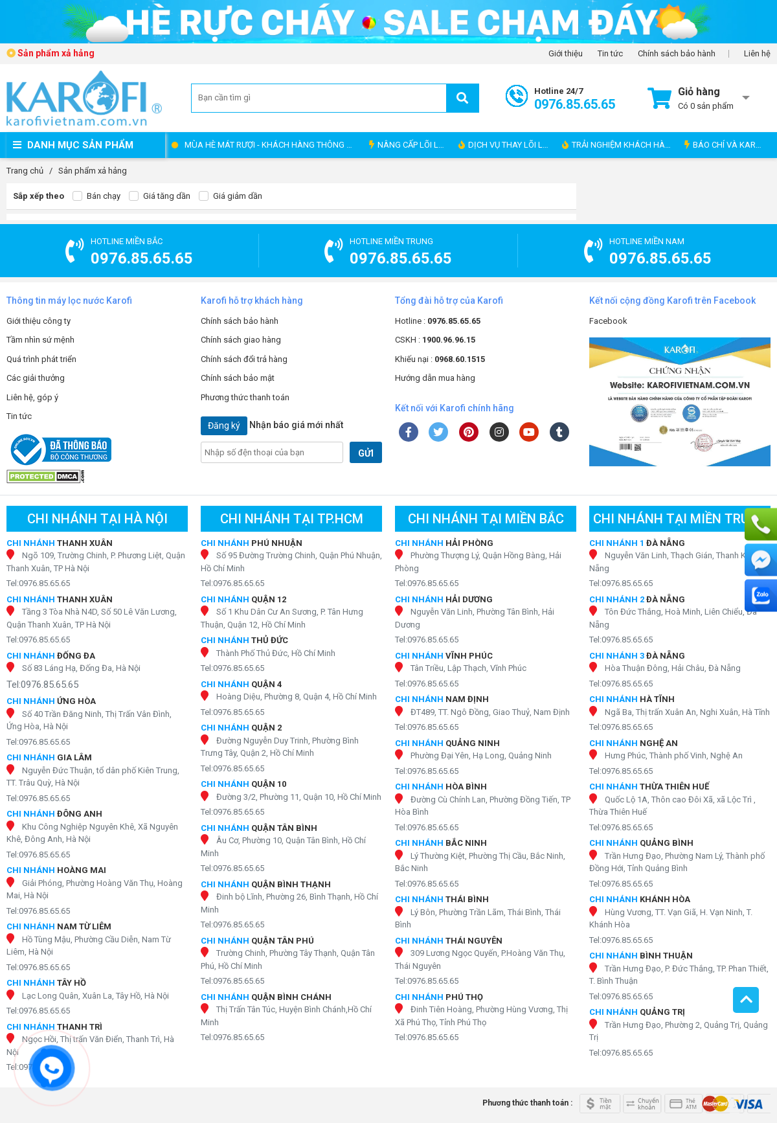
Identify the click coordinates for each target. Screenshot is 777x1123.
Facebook (608, 321)
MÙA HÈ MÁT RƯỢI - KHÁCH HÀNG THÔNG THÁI (274, 145)
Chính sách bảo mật (238, 378)
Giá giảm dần (230, 196)
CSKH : (435, 340)
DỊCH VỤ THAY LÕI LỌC (506, 145)
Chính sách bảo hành (676, 54)
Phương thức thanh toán (245, 397)
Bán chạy (96, 196)
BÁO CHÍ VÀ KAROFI (726, 145)
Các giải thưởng (35, 378)
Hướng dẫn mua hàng (435, 378)
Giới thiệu (565, 54)
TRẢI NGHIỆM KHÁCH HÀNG (619, 145)
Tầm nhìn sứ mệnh (40, 340)
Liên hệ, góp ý (32, 397)
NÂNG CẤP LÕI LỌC (409, 145)
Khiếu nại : (440, 359)
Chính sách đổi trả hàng (244, 359)
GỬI (366, 453)
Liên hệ (757, 54)
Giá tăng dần (159, 196)
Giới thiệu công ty (38, 321)
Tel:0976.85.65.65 (38, 583)
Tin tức (610, 54)
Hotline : (437, 321)
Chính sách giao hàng (241, 340)
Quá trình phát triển (41, 359)
